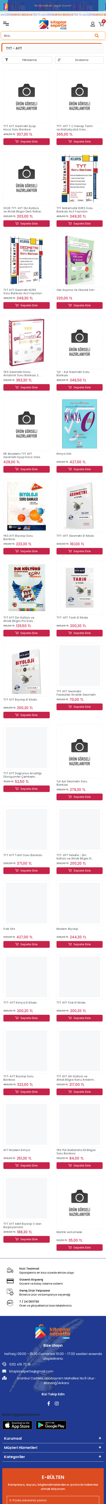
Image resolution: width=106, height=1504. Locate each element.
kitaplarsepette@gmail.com (27, 1371)
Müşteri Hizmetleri (20, 1447)
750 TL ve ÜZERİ (45, 15)
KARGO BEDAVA (24, 15)
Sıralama (81, 60)
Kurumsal (13, 1438)
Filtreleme (29, 60)
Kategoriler (14, 1456)
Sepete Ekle (26, 141)
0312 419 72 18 (16, 1364)
